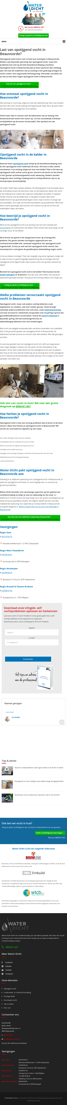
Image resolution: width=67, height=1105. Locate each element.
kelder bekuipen (7, 274)
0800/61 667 (12, 947)
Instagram (7, 974)
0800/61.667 (23, 406)
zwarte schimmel (49, 315)
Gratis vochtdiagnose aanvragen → (50, 833)
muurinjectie (5, 228)
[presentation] (22, 651)
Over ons (7, 1008)
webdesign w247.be (33, 1101)
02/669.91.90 (7, 590)
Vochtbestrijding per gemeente (45, 1098)
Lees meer (10, 712)
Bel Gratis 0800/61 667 (34, 27)
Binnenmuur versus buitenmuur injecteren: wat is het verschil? (37, 795)
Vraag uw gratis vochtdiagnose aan (33, 35)
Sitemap (31, 1098)
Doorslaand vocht (10, 1000)
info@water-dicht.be (11, 1039)
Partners (59, 1098)
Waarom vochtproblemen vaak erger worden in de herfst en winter (39, 768)
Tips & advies (9, 1004)
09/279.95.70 (7, 536)
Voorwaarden (23, 1098)
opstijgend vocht (20, 163)
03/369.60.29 (7, 572)
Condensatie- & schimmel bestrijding (17, 992)
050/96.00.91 (7, 554)
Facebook (7, 962)
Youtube (6, 970)
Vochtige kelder (9, 996)
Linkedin (6, 966)
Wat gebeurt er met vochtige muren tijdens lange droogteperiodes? (39, 781)
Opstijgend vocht (10, 989)
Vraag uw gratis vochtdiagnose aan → (20, 286)
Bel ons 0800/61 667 (56, 837)
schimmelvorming (52, 310)
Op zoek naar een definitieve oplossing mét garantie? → (30, 518)
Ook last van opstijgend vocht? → (19, 85)
